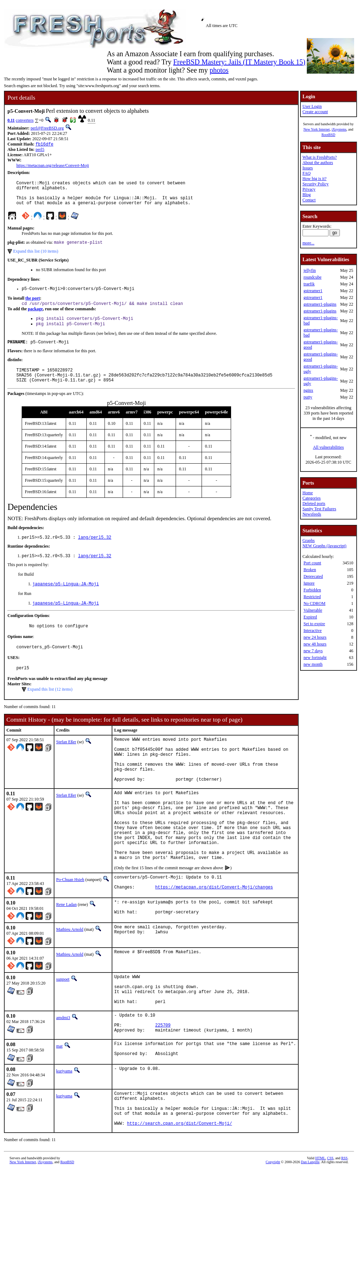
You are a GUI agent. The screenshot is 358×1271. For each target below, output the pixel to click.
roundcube (313, 277)
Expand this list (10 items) (35, 257)
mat (59, 1105)
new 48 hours (315, 644)
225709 (163, 1083)
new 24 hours (315, 637)
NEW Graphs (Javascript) (325, 545)
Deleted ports (314, 503)
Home (308, 492)
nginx (308, 390)
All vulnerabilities (328, 447)
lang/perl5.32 (94, 552)
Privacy (309, 189)
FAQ (307, 173)
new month (313, 664)
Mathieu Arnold (69, 977)
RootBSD (328, 135)
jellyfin (310, 270)
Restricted (312, 596)
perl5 (40, 150)
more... (309, 243)
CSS (330, 1226)
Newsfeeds (312, 514)
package (35, 317)
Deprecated (313, 576)
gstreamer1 (313, 290)
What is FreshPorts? (320, 157)
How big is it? (315, 178)
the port (32, 306)
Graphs (309, 540)
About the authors (318, 162)
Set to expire (314, 623)
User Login (312, 106)
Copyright (273, 1230)
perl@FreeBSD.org (47, 128)
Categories (312, 498)
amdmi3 (63, 1072)
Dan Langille (310, 1230)
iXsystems (339, 129)
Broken (310, 569)
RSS (344, 1226)
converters (24, 120)
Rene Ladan (66, 951)
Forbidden (312, 589)
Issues (308, 167)
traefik (309, 283)
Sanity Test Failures (319, 508)
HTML (320, 1226)
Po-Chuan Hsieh (70, 924)
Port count (312, 562)
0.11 (11, 120)
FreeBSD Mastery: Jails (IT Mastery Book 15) (239, 62)
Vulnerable (313, 610)
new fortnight (315, 657)
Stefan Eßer (66, 762)
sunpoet (62, 1027)
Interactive (313, 630)
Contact (309, 199)
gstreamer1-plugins (320, 304)
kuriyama (64, 1131)
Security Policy (316, 183)
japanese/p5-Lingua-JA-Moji (65, 600)
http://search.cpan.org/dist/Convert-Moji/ (179, 1191)
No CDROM (315, 603)
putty (308, 397)
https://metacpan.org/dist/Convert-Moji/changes (214, 935)
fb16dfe (44, 145)
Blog (307, 194)
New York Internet (316, 129)
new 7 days (313, 650)
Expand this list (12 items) (50, 709)
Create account (315, 111)
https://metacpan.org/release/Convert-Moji (52, 166)
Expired (310, 617)
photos (218, 70)
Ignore (309, 583)
